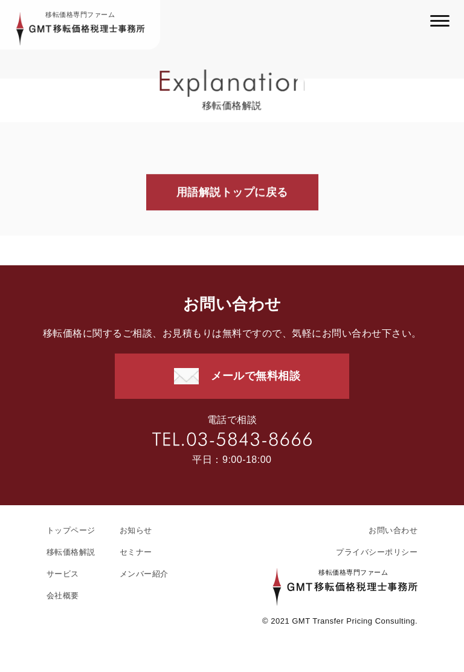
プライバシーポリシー (376, 552)
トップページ (71, 530)
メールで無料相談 (255, 376)
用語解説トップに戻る (232, 193)
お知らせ (136, 530)
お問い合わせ (393, 530)
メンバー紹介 (144, 573)
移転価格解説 (71, 552)
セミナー (136, 552)
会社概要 (63, 595)
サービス (63, 573)
